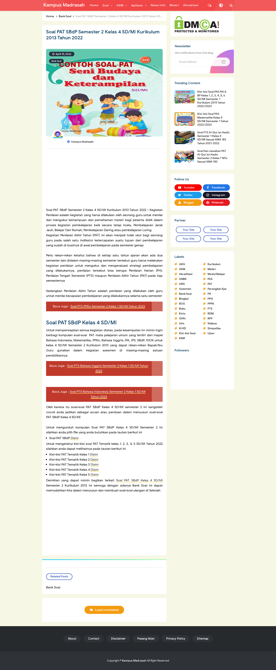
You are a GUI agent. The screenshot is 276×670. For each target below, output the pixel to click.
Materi (212, 269)
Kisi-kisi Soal (187, 333)
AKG (182, 264)
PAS (210, 279)
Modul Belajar (216, 274)
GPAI (182, 318)
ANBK (183, 279)
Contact (93, 638)
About (72, 638)
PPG (210, 298)
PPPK (211, 303)
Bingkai (184, 298)
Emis (182, 313)
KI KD (182, 328)
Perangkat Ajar (217, 289)
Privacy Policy (175, 638)
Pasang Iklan (146, 638)
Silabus (212, 323)
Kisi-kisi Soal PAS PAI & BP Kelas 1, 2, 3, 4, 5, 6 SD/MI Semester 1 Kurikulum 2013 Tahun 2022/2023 (211, 99)
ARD (182, 284)
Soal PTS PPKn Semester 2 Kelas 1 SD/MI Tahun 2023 (107, 306)
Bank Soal (56, 61)
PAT (210, 284)
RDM (211, 313)
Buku (182, 308)
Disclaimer (118, 638)
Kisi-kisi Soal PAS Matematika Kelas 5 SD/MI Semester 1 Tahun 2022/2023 (212, 119)
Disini (75, 438)
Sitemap (202, 638)
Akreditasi (186, 274)
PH (209, 293)
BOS (182, 303)
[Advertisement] (104, 180)
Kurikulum (214, 264)
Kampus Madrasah (134, 660)
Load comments (107, 610)
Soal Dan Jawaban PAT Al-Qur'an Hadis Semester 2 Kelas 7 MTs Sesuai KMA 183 (212, 156)
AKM (182, 269)
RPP (210, 318)
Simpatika (214, 328)
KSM (182, 338)
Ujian (211, 333)
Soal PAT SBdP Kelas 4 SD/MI (139, 480)
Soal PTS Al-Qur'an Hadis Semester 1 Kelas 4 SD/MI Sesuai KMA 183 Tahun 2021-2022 (213, 138)
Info (181, 323)
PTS (210, 308)
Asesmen (185, 289)
